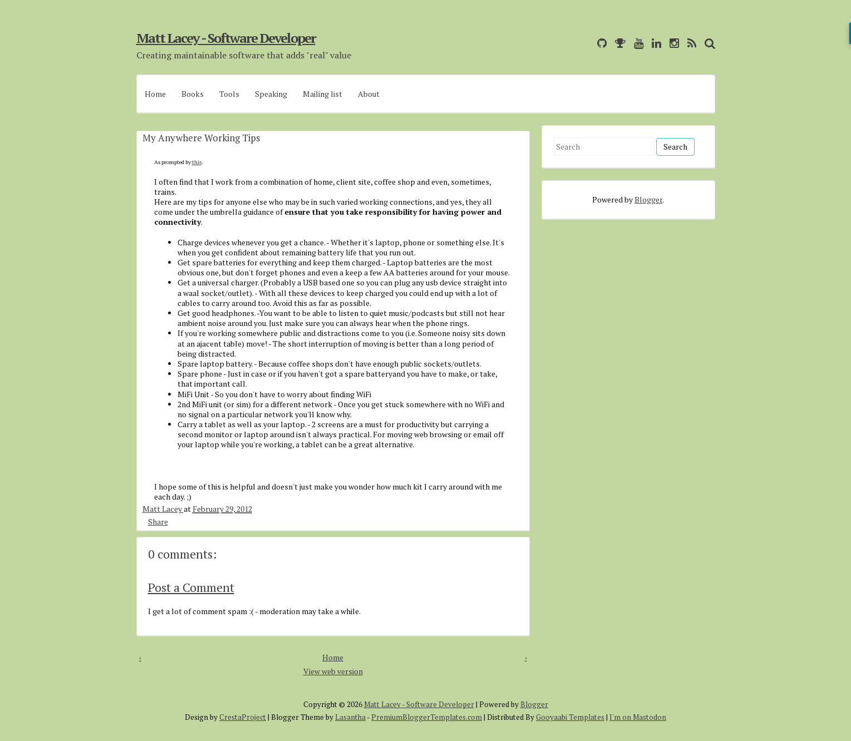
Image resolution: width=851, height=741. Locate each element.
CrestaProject (242, 717)
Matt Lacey (163, 508)
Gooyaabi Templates (570, 717)
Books (192, 93)
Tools (229, 93)
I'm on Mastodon (637, 717)
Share (158, 521)
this (196, 162)
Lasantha (350, 717)
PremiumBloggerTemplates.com (426, 717)
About (369, 93)
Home (155, 93)
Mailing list (322, 93)
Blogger (648, 199)
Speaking (271, 93)
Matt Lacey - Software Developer (226, 38)
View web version (333, 671)
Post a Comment (191, 587)
